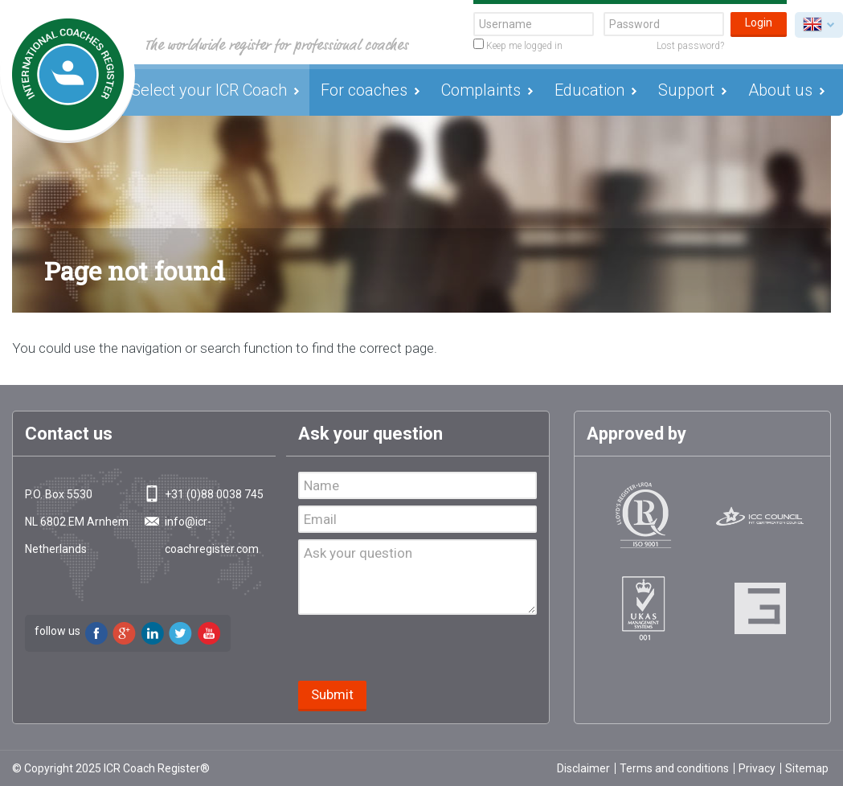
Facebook (96, 633)
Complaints (481, 90)
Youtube (209, 633)
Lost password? (690, 45)
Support (686, 90)
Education (589, 90)
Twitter (181, 633)
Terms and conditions (674, 768)
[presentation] (420, 649)
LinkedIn (153, 633)
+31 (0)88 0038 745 (214, 494)
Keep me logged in (518, 45)
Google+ (125, 633)
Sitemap (807, 768)
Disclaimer (583, 768)
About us (780, 90)
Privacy (757, 768)
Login (758, 22)
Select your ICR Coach (209, 90)
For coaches (364, 90)
